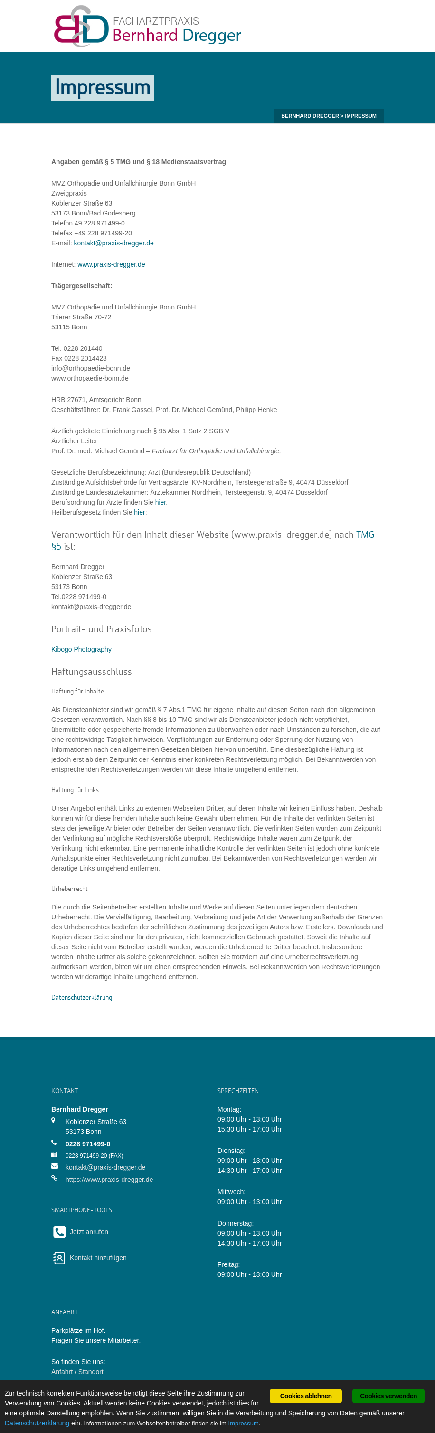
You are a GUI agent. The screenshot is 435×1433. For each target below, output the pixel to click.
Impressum (243, 1423)
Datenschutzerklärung (37, 1423)
